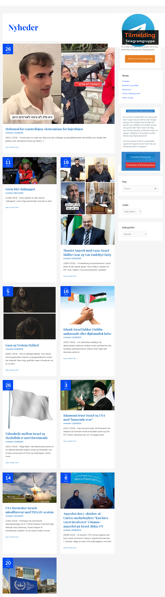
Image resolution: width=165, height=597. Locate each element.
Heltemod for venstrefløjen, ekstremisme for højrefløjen (47, 129)
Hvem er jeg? (127, 98)
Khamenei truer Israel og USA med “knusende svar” (85, 421)
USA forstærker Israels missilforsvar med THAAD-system (26, 516)
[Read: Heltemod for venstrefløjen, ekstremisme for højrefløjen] (58, 83)
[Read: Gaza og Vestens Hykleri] (30, 317)
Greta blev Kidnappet (22, 189)
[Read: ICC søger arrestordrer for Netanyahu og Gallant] (30, 583)
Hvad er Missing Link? (131, 93)
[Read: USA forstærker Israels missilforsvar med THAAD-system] (30, 491)
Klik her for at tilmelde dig (140, 59)
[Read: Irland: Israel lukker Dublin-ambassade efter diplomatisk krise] (87, 309)
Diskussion (126, 89)
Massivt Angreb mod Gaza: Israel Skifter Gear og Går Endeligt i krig (83, 254)
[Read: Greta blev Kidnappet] (30, 170)
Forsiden (126, 81)
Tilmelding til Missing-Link (140, 157)
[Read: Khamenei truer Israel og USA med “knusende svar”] (87, 399)
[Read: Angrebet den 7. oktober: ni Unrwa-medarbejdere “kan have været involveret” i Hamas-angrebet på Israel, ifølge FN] (87, 494)
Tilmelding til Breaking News (140, 165)
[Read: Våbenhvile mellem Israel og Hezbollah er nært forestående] (30, 408)
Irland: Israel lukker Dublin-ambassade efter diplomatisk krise (85, 337)
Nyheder (9, 133)
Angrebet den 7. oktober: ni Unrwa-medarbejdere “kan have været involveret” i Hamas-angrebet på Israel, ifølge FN (83, 525)
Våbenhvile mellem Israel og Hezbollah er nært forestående (28, 440)
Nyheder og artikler (130, 85)
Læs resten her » (13, 147)
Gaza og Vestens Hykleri (24, 349)
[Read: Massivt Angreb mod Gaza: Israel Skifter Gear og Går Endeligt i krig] (87, 201)
